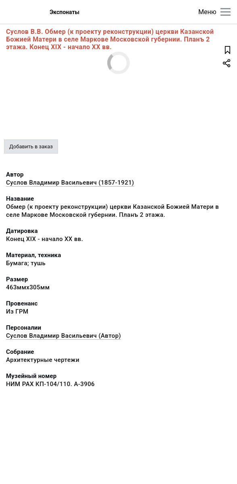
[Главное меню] (225, 12)
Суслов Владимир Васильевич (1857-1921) (70, 182)
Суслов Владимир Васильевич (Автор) (63, 335)
